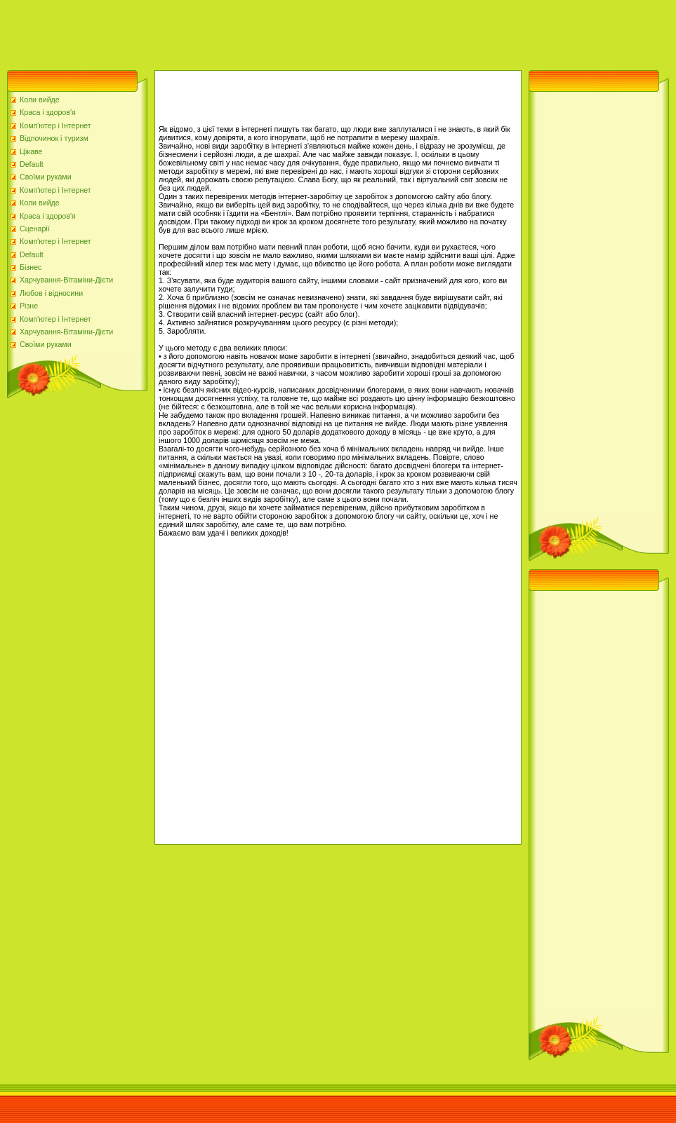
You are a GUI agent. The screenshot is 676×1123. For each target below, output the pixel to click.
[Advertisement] (255, 31)
